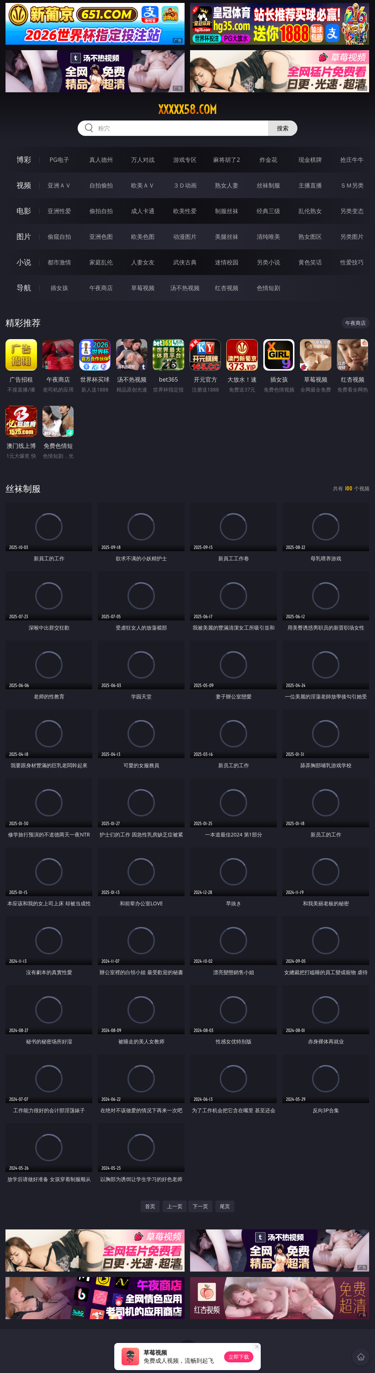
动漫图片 (185, 237)
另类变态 (352, 211)
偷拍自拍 (101, 211)
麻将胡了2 (226, 160)
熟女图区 (310, 237)
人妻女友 (143, 262)
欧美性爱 (185, 211)
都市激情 (59, 262)
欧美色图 (143, 237)
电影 (23, 211)
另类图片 (352, 237)
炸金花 (268, 160)
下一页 (200, 1206)
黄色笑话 (310, 262)
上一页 (174, 1206)
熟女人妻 (226, 185)
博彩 (23, 159)
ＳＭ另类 (352, 185)
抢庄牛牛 (352, 160)
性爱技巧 (352, 262)
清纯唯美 (268, 237)
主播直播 (310, 185)
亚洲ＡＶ (59, 185)
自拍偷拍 (101, 185)
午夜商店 (101, 288)
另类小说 (268, 262)
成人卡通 (143, 211)
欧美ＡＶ (143, 185)
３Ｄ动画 (185, 185)
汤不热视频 (185, 288)
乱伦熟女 (310, 211)
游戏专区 (185, 160)
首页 (150, 1206)
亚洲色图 (101, 237)
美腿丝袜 (226, 237)
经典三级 (268, 211)
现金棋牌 (310, 160)
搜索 (283, 128)
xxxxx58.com (187, 109)
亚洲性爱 (59, 211)
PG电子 (59, 160)
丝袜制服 (268, 185)
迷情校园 (226, 262)
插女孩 (59, 288)
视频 (23, 185)
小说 (23, 262)
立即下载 (239, 1356)
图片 (23, 236)
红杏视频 (226, 288)
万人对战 (143, 160)
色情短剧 (268, 288)
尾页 (225, 1206)
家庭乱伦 (101, 262)
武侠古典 (185, 262)
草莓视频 (143, 288)
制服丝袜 (226, 211)
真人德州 (101, 160)
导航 (23, 288)
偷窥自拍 (59, 237)
